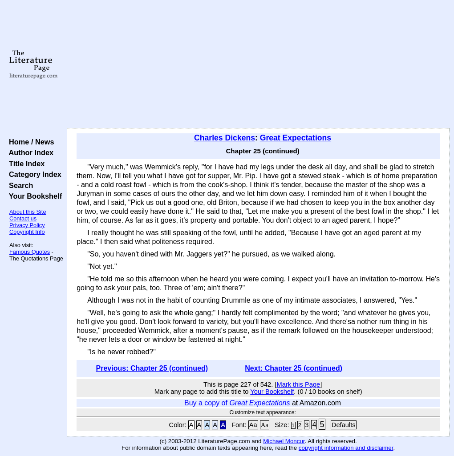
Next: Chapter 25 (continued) (293, 368)
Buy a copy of (237, 403)
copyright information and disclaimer (346, 447)
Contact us (22, 218)
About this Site (27, 211)
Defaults (344, 424)
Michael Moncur (283, 441)
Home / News (29, 142)
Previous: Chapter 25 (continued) (152, 368)
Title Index (25, 164)
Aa (253, 424)
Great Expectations (295, 137)
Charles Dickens (224, 137)
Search (19, 185)
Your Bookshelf (33, 196)
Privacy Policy (27, 225)
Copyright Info (27, 231)
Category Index (33, 174)
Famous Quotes (29, 251)
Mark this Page (298, 384)
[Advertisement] (258, 64)
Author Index (29, 152)
